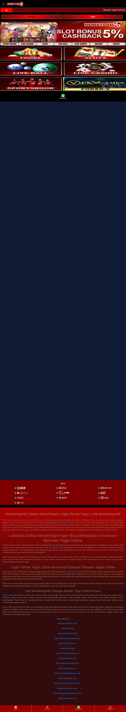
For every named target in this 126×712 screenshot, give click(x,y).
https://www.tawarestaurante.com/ (67, 683)
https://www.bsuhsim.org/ (67, 688)
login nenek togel (73, 572)
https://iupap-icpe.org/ (67, 668)
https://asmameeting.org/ (67, 633)
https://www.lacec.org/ (67, 698)
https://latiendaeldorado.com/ (67, 663)
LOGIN (92, 17)
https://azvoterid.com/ (67, 643)
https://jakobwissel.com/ (67, 658)
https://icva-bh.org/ (67, 648)
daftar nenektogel (51, 547)
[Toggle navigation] (3, 4)
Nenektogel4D (63, 522)
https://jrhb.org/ (67, 628)
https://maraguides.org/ (67, 678)
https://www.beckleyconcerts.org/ (67, 673)
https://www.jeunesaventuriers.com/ (67, 693)
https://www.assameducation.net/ (67, 638)
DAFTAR (31, 17)
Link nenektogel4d (10, 595)
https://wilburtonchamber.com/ (67, 653)
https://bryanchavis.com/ (67, 623)
